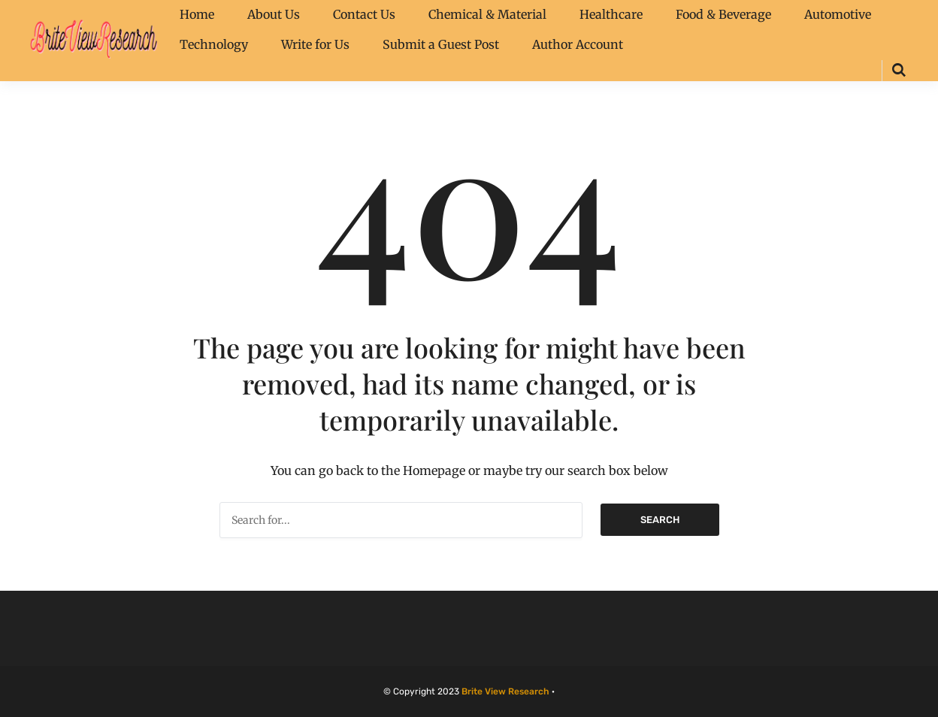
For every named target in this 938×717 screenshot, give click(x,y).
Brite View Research (505, 691)
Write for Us (315, 44)
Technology (214, 44)
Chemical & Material (487, 14)
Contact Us (364, 14)
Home (197, 14)
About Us (273, 14)
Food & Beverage (723, 14)
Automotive (837, 14)
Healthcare (611, 14)
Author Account (577, 44)
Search (659, 519)
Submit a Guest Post (441, 44)
